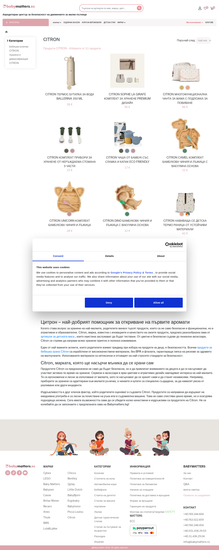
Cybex (47, 473)
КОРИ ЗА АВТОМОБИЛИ (91, 22)
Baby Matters (51, 484)
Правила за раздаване (196, 495)
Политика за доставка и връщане (150, 495)
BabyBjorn (74, 495)
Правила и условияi (141, 473)
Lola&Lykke (50, 528)
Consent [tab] (58, 256)
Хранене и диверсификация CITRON (18, 58)
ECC (132, 521)
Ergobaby (73, 500)
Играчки (99, 541)
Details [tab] (109, 256)
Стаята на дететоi (104, 495)
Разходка (99, 536)
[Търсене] (107, 8)
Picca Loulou (75, 511)
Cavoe (47, 495)
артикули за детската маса (57, 336)
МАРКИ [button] (122, 22)
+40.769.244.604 (193, 513)
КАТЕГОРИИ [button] (12, 22)
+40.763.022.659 (193, 519)
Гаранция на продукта (143, 506)
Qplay (71, 484)
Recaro (47, 506)
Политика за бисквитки (143, 484)
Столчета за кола (104, 478)
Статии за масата (104, 500)
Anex (46, 511)
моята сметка (191, 489)
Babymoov (74, 506)
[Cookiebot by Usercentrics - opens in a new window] (168, 244)
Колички (99, 473)
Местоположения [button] (194, 22)
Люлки (98, 511)
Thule (46, 517)
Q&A (186, 484)
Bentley (72, 478)
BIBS (46, 522)
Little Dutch (75, 489)
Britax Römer (51, 500)
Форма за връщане (141, 500)
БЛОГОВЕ (209, 22)
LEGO (46, 478)
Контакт (188, 478)
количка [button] (57, 22)
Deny (109, 302)
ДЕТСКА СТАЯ (109, 22)
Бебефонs (100, 489)
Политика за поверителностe (147, 478)
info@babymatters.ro (196, 541)
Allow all (158, 302)
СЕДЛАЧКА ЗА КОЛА (71, 22)
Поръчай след (186, 40)
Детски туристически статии (106, 519)
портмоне (100, 506)
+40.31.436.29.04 (194, 536)
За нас (187, 473)
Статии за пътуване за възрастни (107, 528)
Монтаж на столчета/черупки (152, 513)
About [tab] (161, 256)
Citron (71, 517)
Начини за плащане (141, 489)
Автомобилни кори (105, 484)
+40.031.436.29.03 (194, 530)
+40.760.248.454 (193, 525)
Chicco (72, 473)
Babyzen (48, 489)
